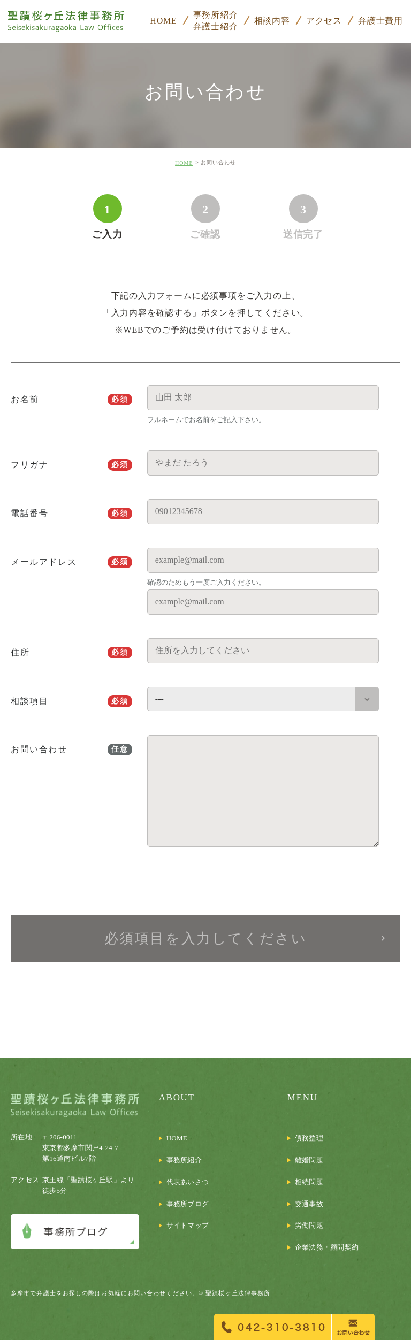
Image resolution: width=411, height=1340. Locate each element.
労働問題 (309, 1225)
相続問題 (309, 1182)
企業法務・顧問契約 (327, 1247)
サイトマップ (187, 1225)
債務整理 (309, 1138)
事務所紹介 (184, 1160)
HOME (184, 163)
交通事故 (309, 1204)
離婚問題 (309, 1160)
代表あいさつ (187, 1182)
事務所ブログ (187, 1204)
